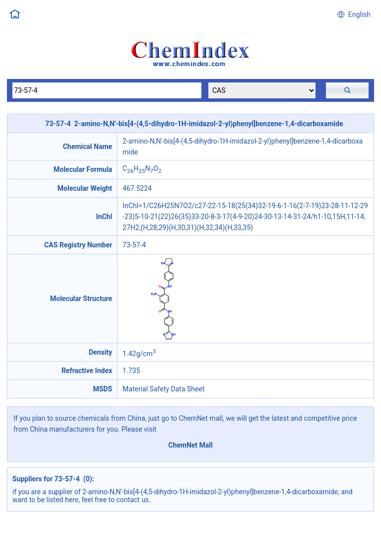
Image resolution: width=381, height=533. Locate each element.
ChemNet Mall (190, 445)
